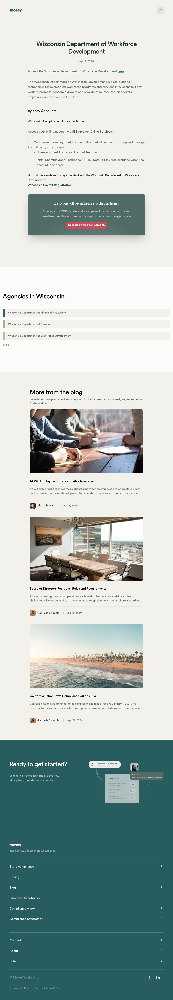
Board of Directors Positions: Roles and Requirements (68, 588)
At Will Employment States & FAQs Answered (62, 481)
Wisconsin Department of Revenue (29, 324)
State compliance (21, 866)
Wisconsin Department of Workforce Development (39, 336)
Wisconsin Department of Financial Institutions (37, 312)
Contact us (17, 940)
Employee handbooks (24, 898)
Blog (12, 887)
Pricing (14, 877)
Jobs (12, 961)
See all (6, 345)
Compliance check (22, 908)
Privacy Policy (19, 988)
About (13, 951)
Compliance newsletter (25, 919)
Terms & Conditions (47, 988)
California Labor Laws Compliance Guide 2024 (63, 695)
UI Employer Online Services (92, 131)
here (121, 71)
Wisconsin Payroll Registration (49, 185)
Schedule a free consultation (86, 225)
